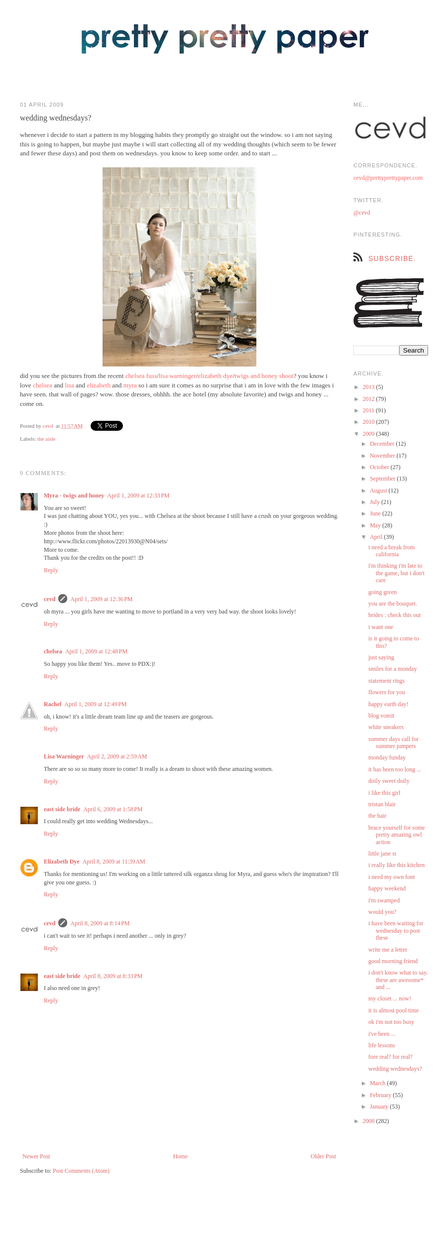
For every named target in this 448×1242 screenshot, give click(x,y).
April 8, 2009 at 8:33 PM (112, 976)
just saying (381, 657)
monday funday (387, 757)
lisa (69, 385)
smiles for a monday (392, 668)
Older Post (323, 1156)
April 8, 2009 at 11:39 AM (114, 861)
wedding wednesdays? (395, 1068)
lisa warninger (177, 375)
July (375, 501)
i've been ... (381, 1033)
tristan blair (382, 804)
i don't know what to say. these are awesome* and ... (398, 980)
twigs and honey (255, 375)
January (380, 1106)
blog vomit (381, 715)
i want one (380, 626)
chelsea (42, 385)
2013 (369, 386)
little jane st (382, 853)
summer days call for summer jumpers (393, 742)
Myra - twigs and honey (74, 495)
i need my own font (391, 876)
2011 (369, 410)
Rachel (52, 704)
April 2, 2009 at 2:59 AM (117, 756)
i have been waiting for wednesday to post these (396, 930)
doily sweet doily (389, 780)
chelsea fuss (141, 375)
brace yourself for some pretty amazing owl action (396, 835)
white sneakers (386, 727)
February (381, 1095)
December (383, 443)
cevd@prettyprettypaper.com (388, 177)
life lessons (381, 1045)
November (383, 455)
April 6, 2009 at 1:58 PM (112, 809)
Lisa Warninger (64, 756)
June (376, 513)
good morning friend (393, 961)
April (377, 536)
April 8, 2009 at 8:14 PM (99, 923)
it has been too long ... (394, 769)
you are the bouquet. (392, 603)
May (376, 525)
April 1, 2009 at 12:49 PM (95, 704)
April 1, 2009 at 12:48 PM (96, 651)
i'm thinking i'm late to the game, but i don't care (396, 573)
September (383, 478)
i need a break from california (391, 551)
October (380, 467)
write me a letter (387, 949)
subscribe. (392, 258)
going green (382, 592)
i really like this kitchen (396, 865)
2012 (369, 398)
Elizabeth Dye (62, 861)
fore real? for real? (390, 1056)
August (379, 490)
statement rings (386, 680)
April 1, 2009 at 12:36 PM (101, 599)
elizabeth (99, 385)
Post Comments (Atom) (81, 1170)
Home (180, 1156)
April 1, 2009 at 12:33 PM (138, 495)
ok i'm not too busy (391, 1021)
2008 (369, 1121)
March (378, 1083)
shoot (286, 375)
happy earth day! (388, 704)
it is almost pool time (393, 1010)
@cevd (361, 212)
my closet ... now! (389, 998)
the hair (377, 815)
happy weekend (387, 888)
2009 (369, 433)
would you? (382, 911)
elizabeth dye (215, 375)
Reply (51, 570)
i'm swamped (384, 900)
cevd (48, 426)
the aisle (46, 439)
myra (130, 385)
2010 (369, 421)
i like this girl (384, 792)
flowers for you (386, 692)
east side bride (62, 809)
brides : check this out (394, 615)
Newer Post (36, 1156)
